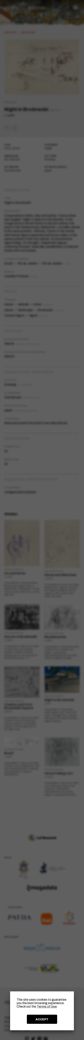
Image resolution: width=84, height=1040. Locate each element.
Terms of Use (47, 1006)
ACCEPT (42, 1019)
